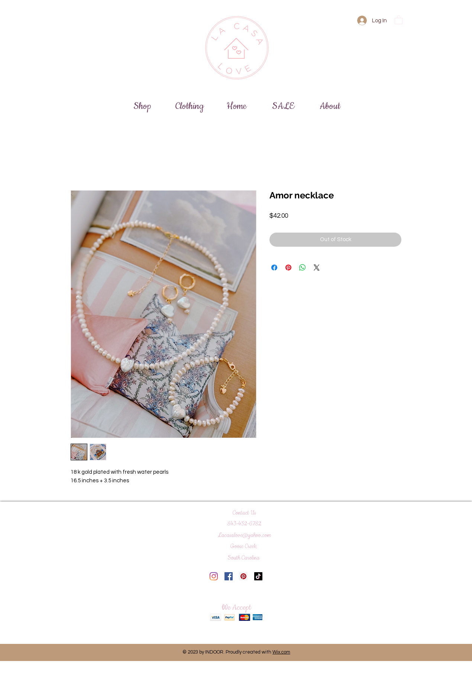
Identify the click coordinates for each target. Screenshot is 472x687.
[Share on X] (316, 267)
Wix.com (281, 652)
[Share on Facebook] (274, 267)
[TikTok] (258, 576)
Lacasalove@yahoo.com (244, 535)
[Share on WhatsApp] (302, 267)
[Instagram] (214, 576)
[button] (399, 19)
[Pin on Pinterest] (288, 267)
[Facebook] (228, 576)
